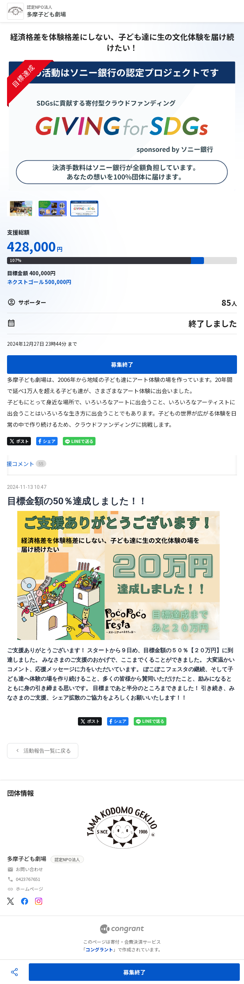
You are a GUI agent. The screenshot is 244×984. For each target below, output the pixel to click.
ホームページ (29, 888)
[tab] (15, 463)
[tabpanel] (122, 620)
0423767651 (28, 879)
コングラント (99, 949)
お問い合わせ (29, 869)
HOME (15, 463)
